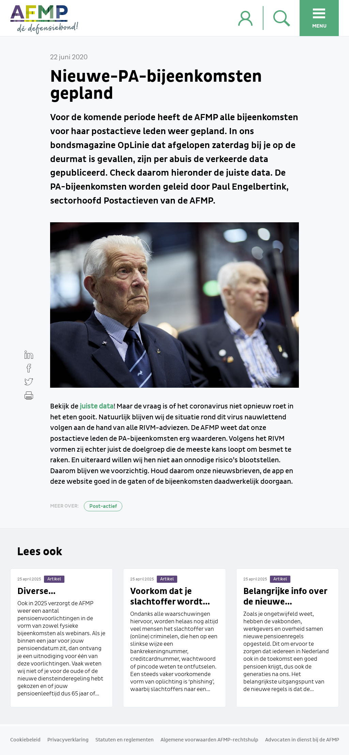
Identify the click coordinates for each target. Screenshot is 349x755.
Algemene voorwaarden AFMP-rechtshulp (209, 740)
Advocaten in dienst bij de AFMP (302, 740)
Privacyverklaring (68, 740)
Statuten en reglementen (124, 740)
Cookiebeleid (25, 740)
